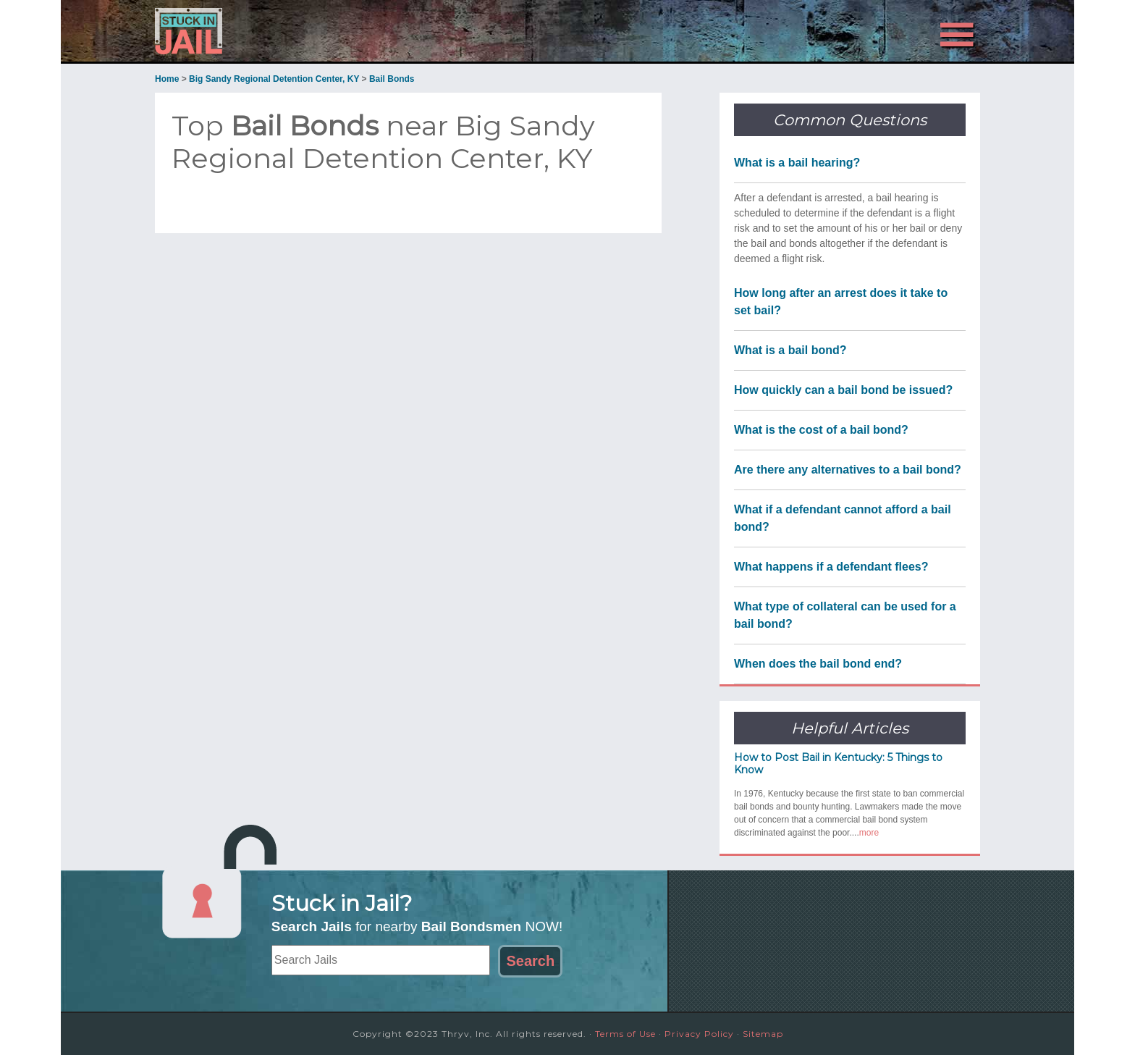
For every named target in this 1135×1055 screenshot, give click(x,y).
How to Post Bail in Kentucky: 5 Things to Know (838, 763)
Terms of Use (625, 1033)
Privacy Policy (699, 1033)
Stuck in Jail (285, 31)
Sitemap (763, 1033)
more (869, 833)
